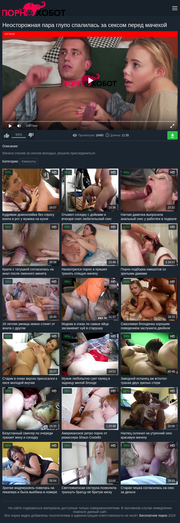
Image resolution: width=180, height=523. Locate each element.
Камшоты (29, 161)
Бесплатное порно (153, 515)
